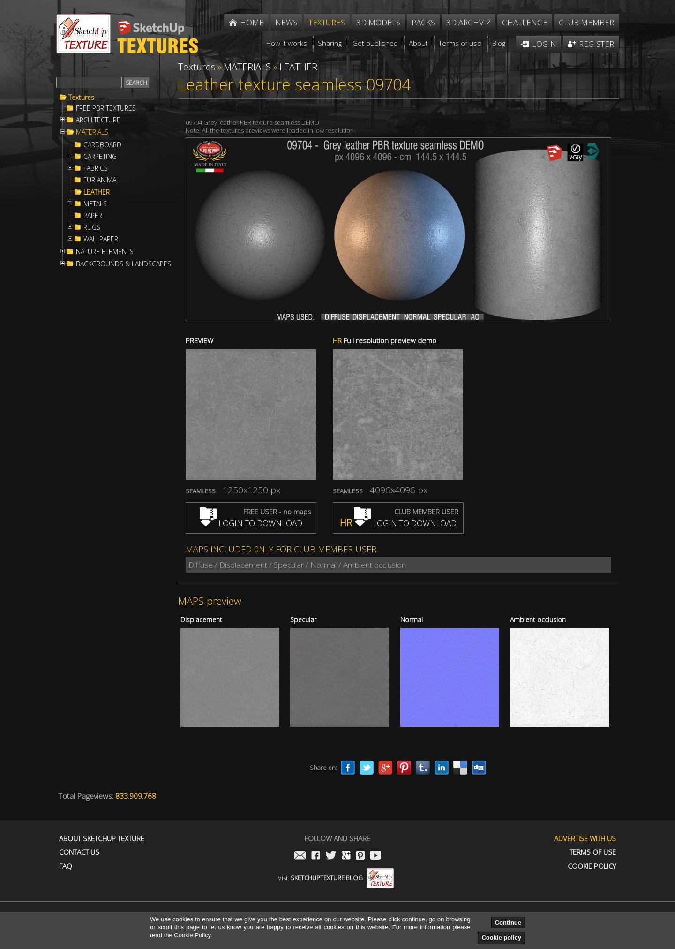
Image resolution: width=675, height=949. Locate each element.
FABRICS (95, 168)
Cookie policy (501, 937)
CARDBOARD (102, 145)
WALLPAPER (100, 239)
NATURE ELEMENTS (105, 252)
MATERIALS (92, 132)
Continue (508, 922)
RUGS (91, 227)
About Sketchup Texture (101, 838)
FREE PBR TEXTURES (106, 108)
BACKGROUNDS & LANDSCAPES (123, 264)
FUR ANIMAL (101, 180)
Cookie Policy (592, 866)
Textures (81, 97)
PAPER (92, 215)
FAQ (65, 866)
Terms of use (593, 852)
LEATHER (96, 192)
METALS (95, 204)
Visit (336, 878)
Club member (586, 22)
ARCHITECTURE (98, 120)
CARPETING (100, 156)
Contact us (79, 852)
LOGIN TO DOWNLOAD (251, 523)
